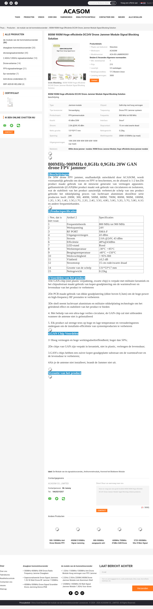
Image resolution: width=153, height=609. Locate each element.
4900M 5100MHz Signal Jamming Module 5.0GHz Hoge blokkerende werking (78, 541)
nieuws (121, 17)
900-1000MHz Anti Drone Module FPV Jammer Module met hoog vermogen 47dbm (57, 541)
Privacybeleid (24, 603)
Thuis (17, 17)
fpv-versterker (9, 74)
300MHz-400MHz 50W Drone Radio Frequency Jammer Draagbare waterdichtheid (38, 572)
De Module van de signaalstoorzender (68, 472)
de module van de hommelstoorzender (32, 28)
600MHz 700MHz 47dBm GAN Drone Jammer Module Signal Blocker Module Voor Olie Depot (119, 541)
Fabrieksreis (66, 17)
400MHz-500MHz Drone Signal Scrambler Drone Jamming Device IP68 (41, 585)
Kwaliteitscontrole (85, 17)
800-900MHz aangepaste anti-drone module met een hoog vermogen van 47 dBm (98, 541)
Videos (41, 17)
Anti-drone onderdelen (13, 79)
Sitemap (3, 589)
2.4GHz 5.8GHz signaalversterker (18, 58)
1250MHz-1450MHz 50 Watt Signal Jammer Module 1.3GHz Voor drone (76, 585)
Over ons (52, 17)
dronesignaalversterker (13, 53)
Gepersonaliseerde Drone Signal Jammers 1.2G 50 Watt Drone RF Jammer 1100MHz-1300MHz (41, 579)
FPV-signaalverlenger (12, 68)
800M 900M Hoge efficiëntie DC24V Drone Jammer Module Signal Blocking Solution (66, 85)
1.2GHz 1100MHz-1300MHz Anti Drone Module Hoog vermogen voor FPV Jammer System (79, 572)
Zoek (113, 3)
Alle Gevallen (135, 17)
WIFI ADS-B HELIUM (12, 84)
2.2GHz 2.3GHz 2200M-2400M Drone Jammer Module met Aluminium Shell (77, 579)
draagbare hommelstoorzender (17, 48)
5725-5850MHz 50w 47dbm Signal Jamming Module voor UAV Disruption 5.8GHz (140, 541)
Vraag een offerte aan (129, 3)
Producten (29, 17)
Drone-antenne (9, 63)
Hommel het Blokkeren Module (112, 472)
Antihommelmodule (91, 472)
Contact (94, 80)
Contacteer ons (106, 17)
